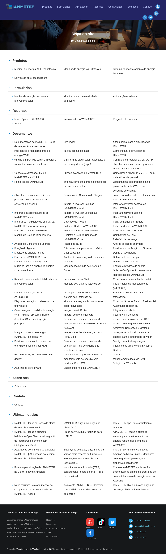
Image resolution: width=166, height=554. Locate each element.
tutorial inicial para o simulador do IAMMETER (131, 144)
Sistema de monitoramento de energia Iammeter (134, 71)
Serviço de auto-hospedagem (30, 78)
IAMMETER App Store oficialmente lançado (132, 425)
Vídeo (48, 532)
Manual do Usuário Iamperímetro (32, 235)
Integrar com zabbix (124, 310)
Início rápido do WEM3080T (79, 119)
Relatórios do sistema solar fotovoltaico (128, 294)
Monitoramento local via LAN (129, 359)
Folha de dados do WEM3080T (130, 226)
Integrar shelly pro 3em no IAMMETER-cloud (127, 215)
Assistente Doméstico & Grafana (131, 328)
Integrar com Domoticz (125, 314)
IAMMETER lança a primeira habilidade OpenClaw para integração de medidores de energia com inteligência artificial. (35, 439)
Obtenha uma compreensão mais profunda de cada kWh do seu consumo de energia (131, 186)
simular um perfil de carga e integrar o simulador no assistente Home (35, 162)
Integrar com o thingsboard (78, 314)
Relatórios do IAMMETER (28, 181)
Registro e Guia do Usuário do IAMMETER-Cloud (80, 237)
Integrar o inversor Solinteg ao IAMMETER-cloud (80, 215)
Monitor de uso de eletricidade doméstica (80, 98)
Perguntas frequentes (125, 119)
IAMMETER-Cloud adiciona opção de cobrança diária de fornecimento (133, 487)
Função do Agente (24, 248)
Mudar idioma (106, 549)
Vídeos (18, 123)
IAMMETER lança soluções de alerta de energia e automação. (34, 425)
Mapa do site (51, 536)
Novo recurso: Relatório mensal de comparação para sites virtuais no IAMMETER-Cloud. (33, 489)
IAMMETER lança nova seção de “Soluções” (82, 425)
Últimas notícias (25, 414)
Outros (116, 354)
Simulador (69, 142)
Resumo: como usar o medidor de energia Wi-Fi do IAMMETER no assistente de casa (82, 346)
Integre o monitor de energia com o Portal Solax (83, 334)
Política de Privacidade (88, 549)
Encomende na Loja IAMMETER (82, 367)
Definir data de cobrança (126, 261)
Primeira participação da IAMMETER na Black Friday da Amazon (34, 469)
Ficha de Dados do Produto (128, 221)
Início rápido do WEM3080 (29, 119)
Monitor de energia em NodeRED (131, 323)
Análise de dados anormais (128, 243)
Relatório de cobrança (125, 239)
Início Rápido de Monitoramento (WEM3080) (130, 286)
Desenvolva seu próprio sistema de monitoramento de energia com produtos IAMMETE (83, 359)
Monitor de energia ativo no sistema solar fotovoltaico (83, 303)
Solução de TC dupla (124, 363)
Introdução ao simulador (77, 150)
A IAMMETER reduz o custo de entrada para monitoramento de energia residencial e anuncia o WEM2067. (130, 439)
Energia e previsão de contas (129, 266)
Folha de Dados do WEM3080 (80, 226)
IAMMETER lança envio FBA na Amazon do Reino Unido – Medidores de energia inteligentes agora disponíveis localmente (133, 456)
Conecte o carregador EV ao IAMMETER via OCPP (30, 175)
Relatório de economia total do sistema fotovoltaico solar (35, 281)
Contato (18, 396)
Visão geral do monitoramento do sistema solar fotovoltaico (82, 294)
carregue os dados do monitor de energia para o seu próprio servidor (132, 334)
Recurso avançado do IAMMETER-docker (33, 356)
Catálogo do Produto (75, 221)
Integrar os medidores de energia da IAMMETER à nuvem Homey (34, 224)
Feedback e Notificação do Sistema (132, 248)
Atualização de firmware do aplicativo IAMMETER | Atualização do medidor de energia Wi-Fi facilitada (34, 454)
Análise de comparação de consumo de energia (84, 259)
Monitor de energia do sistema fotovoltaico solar (31, 98)
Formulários (22, 88)
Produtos (19, 60)
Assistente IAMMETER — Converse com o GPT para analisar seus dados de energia (84, 489)
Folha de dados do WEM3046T (31, 230)
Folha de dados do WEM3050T (81, 230)
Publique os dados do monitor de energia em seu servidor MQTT (32, 343)
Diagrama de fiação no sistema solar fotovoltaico (34, 303)
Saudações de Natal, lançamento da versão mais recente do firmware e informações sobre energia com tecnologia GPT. (84, 456)
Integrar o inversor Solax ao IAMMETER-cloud (79, 206)
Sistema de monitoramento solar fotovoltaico (26, 532)
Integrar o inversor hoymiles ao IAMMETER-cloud (31, 215)
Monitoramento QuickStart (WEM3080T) (28, 294)
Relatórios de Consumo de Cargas (83, 195)
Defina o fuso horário (124, 252)
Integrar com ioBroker (76, 310)
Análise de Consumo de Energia (32, 243)
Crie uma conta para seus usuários (83, 248)
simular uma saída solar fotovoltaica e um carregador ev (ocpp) (84, 162)
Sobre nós (20, 378)
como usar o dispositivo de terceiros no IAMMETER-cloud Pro (134, 197)
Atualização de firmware (27, 367)
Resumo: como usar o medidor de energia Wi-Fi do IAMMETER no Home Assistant (85, 323)
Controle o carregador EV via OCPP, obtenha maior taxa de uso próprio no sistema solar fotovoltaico (133, 164)
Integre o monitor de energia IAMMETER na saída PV (30, 334)
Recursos (20, 111)
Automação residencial (125, 96)
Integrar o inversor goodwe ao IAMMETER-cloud (129, 206)
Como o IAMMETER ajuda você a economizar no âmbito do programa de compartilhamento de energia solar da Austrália (134, 474)
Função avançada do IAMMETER (82, 173)
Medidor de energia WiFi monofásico (22, 520)
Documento (51, 524)
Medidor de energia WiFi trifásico (21, 524)
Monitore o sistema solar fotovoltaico (133, 279)
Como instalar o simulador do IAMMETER (129, 153)
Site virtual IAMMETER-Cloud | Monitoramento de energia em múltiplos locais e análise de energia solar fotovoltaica (34, 264)
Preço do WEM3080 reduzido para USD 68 (83, 434)
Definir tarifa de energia (126, 257)
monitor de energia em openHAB (131, 319)
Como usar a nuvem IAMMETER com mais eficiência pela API (134, 175)
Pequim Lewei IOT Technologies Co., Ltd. (34, 549)
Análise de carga (73, 243)
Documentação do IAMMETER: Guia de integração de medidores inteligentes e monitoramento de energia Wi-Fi (34, 149)
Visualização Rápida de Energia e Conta (82, 268)
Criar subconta (72, 252)
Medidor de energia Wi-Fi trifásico (82, 69)
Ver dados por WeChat (76, 279)
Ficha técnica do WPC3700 (128, 230)
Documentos (22, 133)
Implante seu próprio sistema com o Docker (132, 348)
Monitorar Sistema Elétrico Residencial (134, 301)
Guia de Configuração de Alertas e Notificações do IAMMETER (132, 272)
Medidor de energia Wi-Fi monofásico (35, 69)
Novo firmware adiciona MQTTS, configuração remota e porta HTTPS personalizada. (84, 472)
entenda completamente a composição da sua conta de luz (85, 184)
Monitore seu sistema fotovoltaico (82, 283)
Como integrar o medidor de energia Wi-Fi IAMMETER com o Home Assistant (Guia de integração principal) (34, 317)
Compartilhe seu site (124, 235)
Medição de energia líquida (29, 252)
